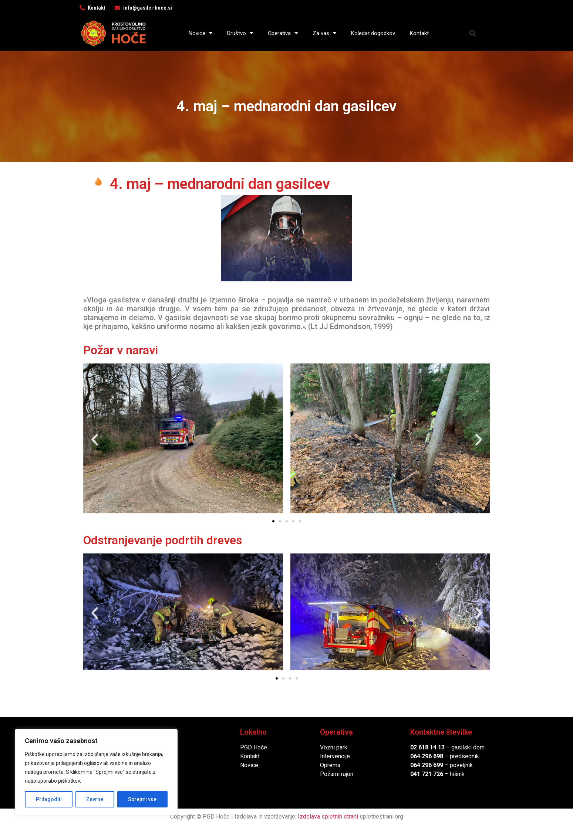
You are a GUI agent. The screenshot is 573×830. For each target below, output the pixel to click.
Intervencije (335, 756)
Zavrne (94, 799)
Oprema (330, 765)
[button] (472, 33)
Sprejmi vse (142, 799)
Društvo (240, 33)
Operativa (283, 33)
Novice (200, 33)
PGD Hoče (253, 747)
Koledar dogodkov (373, 33)
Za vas (324, 33)
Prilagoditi (48, 799)
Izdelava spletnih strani (328, 816)
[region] (96, 772)
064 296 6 (423, 756)
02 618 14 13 (427, 747)
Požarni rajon (336, 774)
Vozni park (333, 747)
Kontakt (419, 33)
